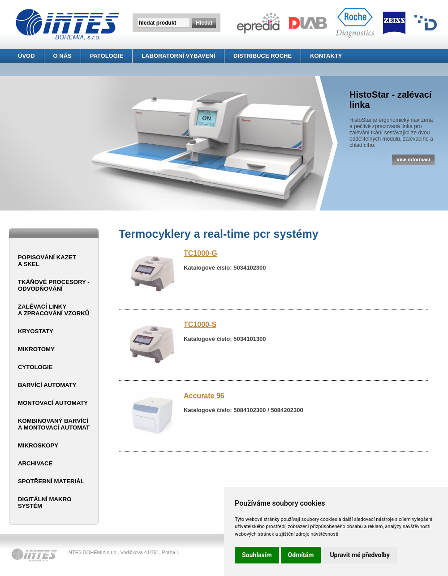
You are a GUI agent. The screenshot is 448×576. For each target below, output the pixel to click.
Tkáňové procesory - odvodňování (54, 285)
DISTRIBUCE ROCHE (262, 55)
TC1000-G (200, 253)
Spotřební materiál (51, 481)
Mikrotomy (36, 349)
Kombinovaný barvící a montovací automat (54, 424)
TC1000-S (200, 324)
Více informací (413, 159)
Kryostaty (35, 331)
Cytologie (35, 367)
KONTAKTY (326, 55)
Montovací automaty (53, 403)
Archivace (35, 463)
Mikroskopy (38, 445)
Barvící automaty (47, 385)
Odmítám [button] (301, 555)
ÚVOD (26, 55)
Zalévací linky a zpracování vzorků (53, 310)
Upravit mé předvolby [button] (359, 555)
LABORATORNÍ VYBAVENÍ (178, 55)
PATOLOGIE (106, 55)
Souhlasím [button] (257, 555)
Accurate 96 (204, 396)
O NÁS (62, 55)
